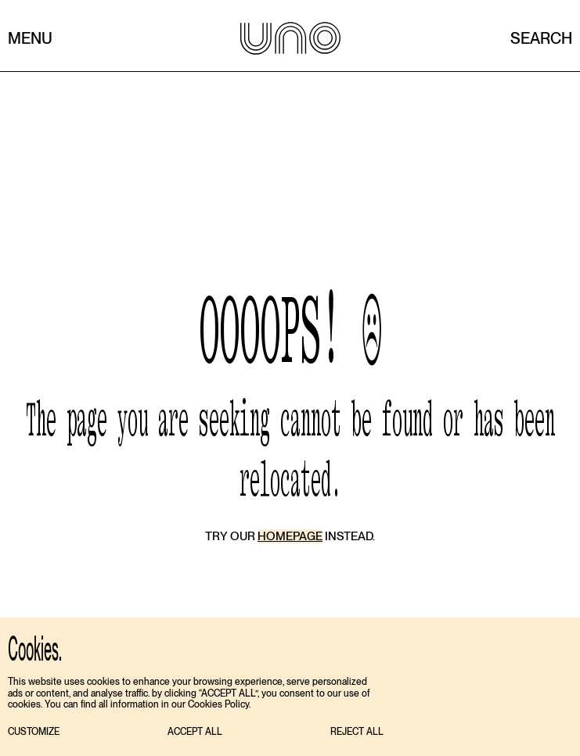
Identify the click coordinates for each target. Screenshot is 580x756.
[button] (33, 732)
